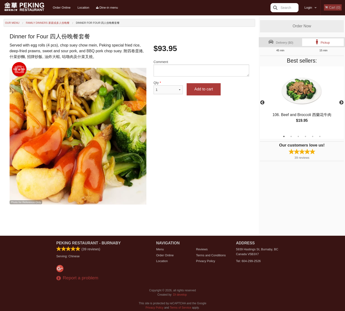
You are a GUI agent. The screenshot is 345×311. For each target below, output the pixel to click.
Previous (262, 102)
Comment (201, 68)
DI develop (180, 294)
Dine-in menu (107, 7)
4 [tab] (305, 136)
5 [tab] (312, 136)
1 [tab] (284, 136)
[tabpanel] (302, 100)
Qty (168, 87)
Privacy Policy (205, 261)
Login (308, 7)
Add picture (19, 69)
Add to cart (203, 89)
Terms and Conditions (211, 255)
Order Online (61, 7)
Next (341, 102)
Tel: (248, 261)
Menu (160, 249)
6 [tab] (319, 136)
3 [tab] (298, 136)
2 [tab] (291, 136)
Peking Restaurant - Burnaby (88, 243)
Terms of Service (180, 307)
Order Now (302, 26)
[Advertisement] (129, 220)
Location (83, 7)
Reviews (201, 249)
